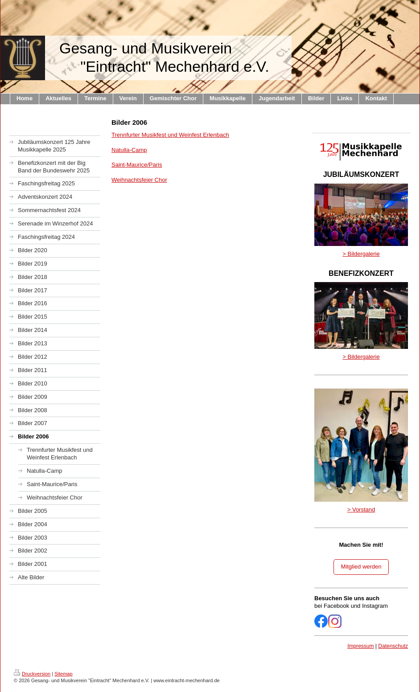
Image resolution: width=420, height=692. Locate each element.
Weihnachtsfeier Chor (139, 179)
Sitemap (63, 673)
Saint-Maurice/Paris (136, 164)
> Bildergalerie (360, 253)
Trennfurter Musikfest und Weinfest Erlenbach (170, 134)
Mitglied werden (361, 566)
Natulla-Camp (129, 150)
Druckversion (32, 673)
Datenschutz (393, 646)
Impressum (360, 646)
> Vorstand (361, 509)
